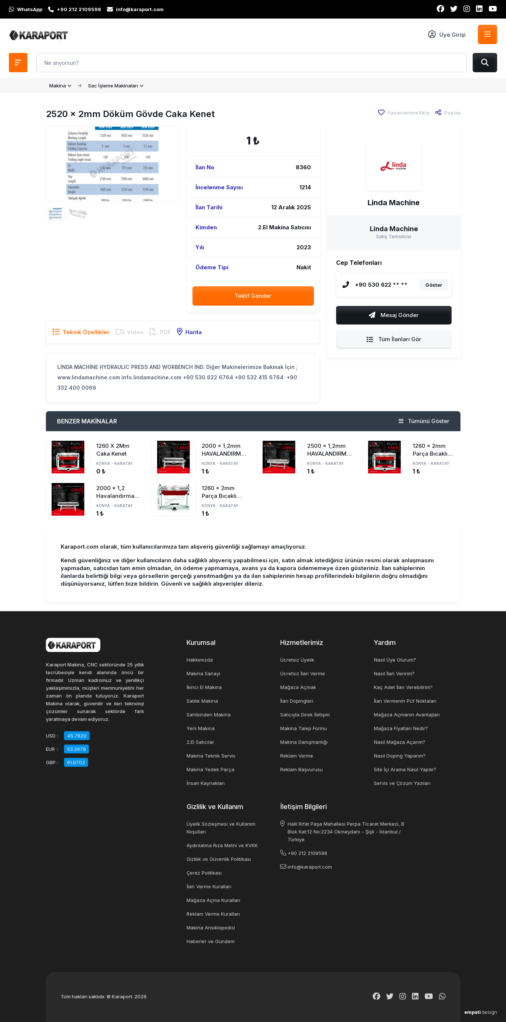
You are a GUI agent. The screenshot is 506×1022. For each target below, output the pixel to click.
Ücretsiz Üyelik (297, 660)
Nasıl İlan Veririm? (394, 673)
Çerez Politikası (204, 873)
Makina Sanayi (203, 673)
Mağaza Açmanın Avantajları (407, 715)
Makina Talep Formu (303, 728)
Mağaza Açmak (298, 687)
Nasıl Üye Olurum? (395, 660)
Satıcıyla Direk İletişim (305, 715)
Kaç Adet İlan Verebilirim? (403, 687)
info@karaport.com (310, 867)
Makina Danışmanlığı (304, 742)
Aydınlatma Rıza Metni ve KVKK (222, 845)
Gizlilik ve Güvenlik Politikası (219, 859)
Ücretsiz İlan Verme (302, 673)
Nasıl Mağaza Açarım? (399, 742)
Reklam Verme (296, 756)
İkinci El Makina (204, 687)
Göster (433, 285)
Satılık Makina (202, 701)
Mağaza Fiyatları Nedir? (401, 728)
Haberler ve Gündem (211, 941)
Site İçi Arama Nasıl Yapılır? (405, 769)
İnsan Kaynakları (206, 783)
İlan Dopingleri (296, 701)
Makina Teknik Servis (211, 756)
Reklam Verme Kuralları (213, 914)
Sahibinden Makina (209, 715)
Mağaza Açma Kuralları (213, 900)
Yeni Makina (201, 728)
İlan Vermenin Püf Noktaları (405, 701)
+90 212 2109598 (307, 853)
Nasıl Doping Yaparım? (400, 756)
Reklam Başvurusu (301, 769)
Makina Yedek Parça (210, 769)
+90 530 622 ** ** (381, 284)
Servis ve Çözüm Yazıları (402, 783)
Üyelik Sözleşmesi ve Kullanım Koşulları (221, 828)
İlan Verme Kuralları (209, 886)
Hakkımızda (200, 660)
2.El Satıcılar (200, 742)
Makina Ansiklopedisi (211, 928)
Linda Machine (394, 203)
